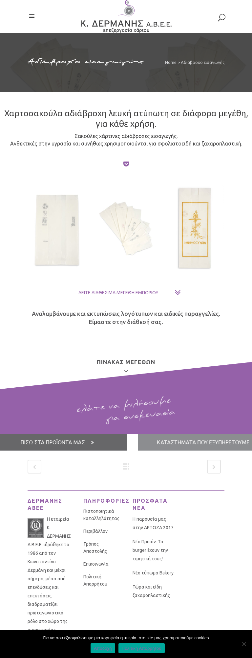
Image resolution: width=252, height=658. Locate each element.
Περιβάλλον (95, 531)
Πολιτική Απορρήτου (95, 580)
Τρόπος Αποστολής (95, 547)
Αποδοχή (103, 648)
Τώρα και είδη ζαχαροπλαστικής (151, 591)
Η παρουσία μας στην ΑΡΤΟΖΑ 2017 (153, 523)
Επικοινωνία (96, 564)
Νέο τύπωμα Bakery (153, 572)
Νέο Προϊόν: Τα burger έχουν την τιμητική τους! (150, 550)
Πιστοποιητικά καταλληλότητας (101, 515)
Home (171, 62)
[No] (244, 644)
